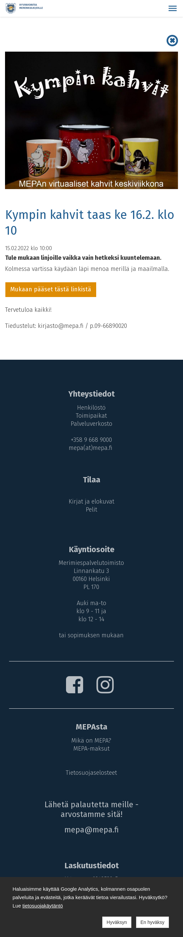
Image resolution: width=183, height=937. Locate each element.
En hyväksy (152, 922)
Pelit (91, 509)
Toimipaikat (91, 415)
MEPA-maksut (91, 748)
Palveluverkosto (91, 423)
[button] (172, 8)
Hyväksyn (117, 922)
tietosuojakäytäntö (42, 906)
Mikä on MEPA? (91, 740)
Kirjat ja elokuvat (91, 501)
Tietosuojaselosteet (91, 772)
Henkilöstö (91, 407)
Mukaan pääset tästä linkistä (50, 289)
